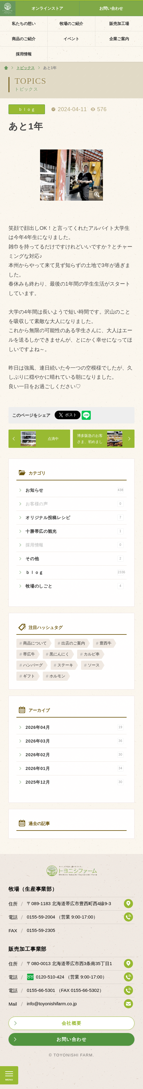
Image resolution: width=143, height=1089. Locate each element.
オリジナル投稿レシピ (74, 518)
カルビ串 (92, 654)
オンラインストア (47, 8)
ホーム (6, 68)
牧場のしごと (74, 586)
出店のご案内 (73, 643)
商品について (35, 643)
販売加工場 (119, 23)
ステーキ (65, 665)
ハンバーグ (33, 665)
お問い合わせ (111, 8)
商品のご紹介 (24, 39)
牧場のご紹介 (71, 23)
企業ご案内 (119, 39)
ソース (94, 665)
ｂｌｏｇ (75, 572)
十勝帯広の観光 (74, 531)
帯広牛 (29, 654)
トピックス (26, 89)
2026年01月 (74, 768)
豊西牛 (105, 643)
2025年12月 (74, 782)
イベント (71, 39)
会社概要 (72, 1023)
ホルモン (57, 676)
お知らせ (74, 490)
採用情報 (24, 54)
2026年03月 (74, 741)
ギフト (29, 676)
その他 (74, 559)
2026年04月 (74, 727)
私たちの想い (24, 23)
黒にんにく (59, 654)
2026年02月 (74, 755)
